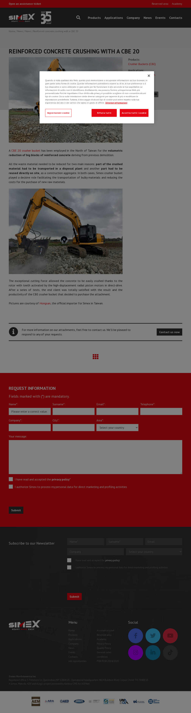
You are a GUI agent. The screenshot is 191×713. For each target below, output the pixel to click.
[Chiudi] (149, 76)
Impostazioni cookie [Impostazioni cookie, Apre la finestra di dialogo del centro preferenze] (58, 112)
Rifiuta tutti (104, 112)
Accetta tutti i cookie (134, 112)
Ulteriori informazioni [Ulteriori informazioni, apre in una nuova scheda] (116, 102)
